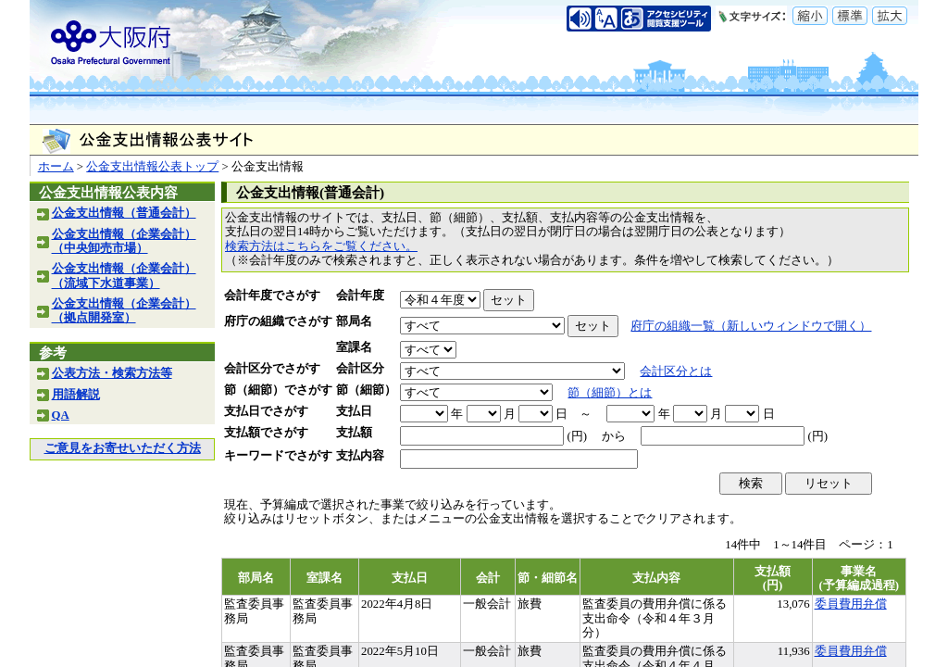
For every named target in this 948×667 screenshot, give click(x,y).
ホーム (56, 166)
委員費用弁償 (851, 604)
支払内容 (360, 455)
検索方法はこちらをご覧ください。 (321, 246)
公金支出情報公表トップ (152, 166)
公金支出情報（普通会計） (124, 213)
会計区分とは (676, 371)
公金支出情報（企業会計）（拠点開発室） (124, 310)
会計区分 (360, 368)
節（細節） (366, 390)
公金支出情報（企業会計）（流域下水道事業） (124, 275)
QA (60, 415)
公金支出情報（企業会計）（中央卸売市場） (124, 241)
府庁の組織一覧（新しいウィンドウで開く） (750, 326)
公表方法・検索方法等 (112, 373)
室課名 (354, 347)
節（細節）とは (610, 392)
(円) (577, 436)
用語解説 (76, 394)
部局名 (354, 321)
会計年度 (360, 295)
